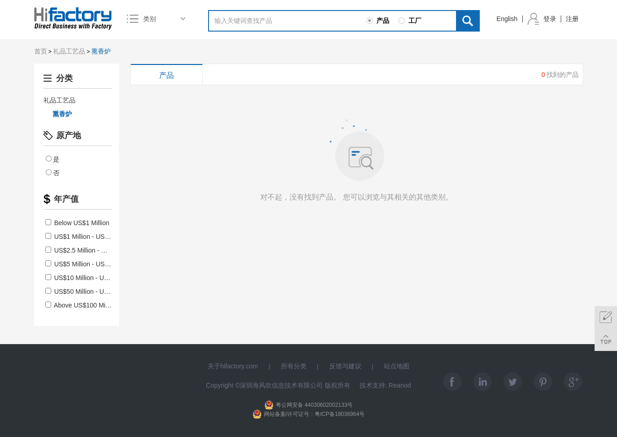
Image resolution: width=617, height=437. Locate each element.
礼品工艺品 (69, 51)
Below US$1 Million (77, 223)
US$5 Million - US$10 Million (90, 264)
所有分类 (293, 366)
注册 (572, 18)
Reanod (400, 385)
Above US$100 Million (81, 305)
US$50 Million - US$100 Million (94, 291)
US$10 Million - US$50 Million (92, 277)
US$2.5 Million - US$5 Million (91, 250)
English (507, 18)
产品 (166, 75)
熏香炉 (101, 51)
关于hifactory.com (233, 366)
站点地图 (396, 366)
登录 (549, 18)
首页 (40, 51)
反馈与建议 (345, 366)
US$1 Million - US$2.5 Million (91, 236)
